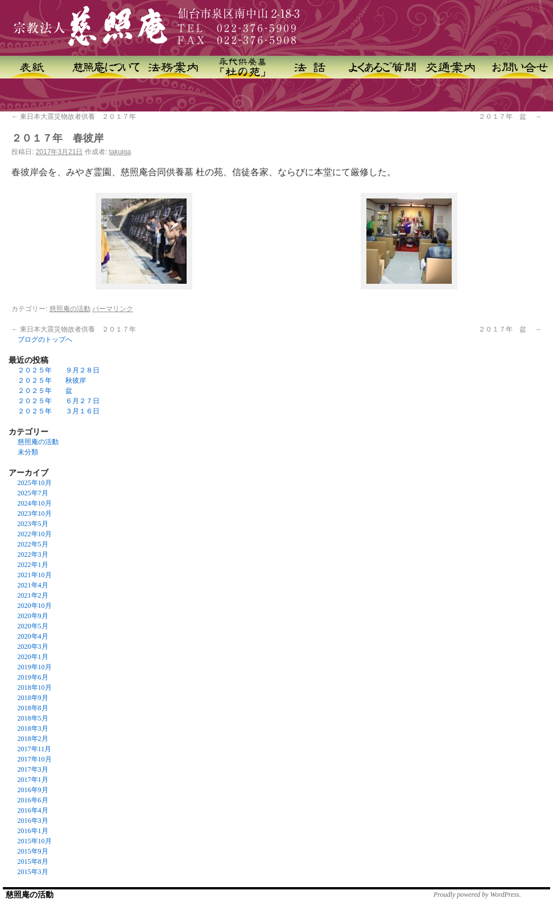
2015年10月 (35, 841)
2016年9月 (33, 790)
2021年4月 (33, 585)
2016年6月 (33, 800)
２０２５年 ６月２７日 (59, 401)
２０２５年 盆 (45, 391)
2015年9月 (33, 851)
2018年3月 (33, 728)
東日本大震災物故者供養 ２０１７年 (73, 117)
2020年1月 (33, 657)
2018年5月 (33, 718)
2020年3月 (33, 647)
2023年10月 (35, 513)
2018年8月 (33, 708)
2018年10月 (35, 687)
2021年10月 (35, 575)
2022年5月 (33, 544)
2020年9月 (33, 616)
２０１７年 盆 (510, 117)
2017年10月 (35, 759)
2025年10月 (35, 483)
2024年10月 (35, 503)
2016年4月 (33, 810)
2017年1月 (33, 780)
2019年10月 (35, 667)
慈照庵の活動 (69, 309)
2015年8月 (33, 862)
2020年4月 (33, 636)
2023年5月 (33, 524)
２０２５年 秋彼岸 (52, 380)
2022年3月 (33, 554)
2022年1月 (33, 565)
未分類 (28, 452)
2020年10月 (35, 606)
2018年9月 (33, 698)
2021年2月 (33, 595)
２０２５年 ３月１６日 (59, 411)
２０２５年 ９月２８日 (59, 370)
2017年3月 (33, 769)
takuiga (120, 152)
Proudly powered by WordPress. (477, 894)
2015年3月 (33, 872)
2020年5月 (33, 626)
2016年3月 (33, 821)
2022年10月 (35, 534)
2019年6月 (33, 677)
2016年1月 (33, 831)
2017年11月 (35, 749)
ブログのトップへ (45, 339)
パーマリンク (112, 309)
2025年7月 (33, 493)
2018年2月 (33, 739)
